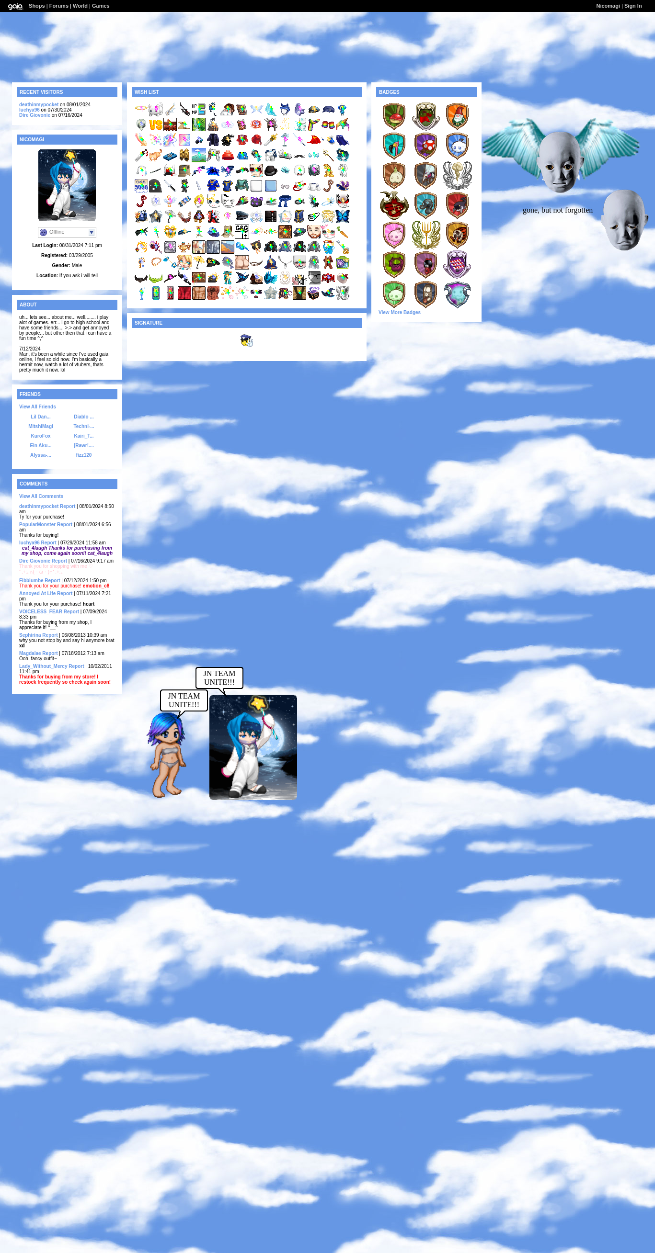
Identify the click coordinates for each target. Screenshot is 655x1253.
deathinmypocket (38, 104)
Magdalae (30, 653)
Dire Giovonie (34, 115)
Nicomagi (608, 6)
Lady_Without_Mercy (43, 666)
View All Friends (37, 406)
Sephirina (30, 635)
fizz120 (84, 455)
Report (67, 506)
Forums (59, 6)
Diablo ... (84, 416)
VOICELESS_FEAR (40, 611)
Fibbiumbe (31, 580)
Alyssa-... (40, 455)
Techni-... (83, 426)
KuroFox (40, 436)
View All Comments (41, 496)
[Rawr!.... (84, 445)
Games (101, 6)
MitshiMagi (40, 426)
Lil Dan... (41, 416)
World (80, 6)
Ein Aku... (40, 445)
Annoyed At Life (37, 593)
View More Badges (400, 312)
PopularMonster (37, 524)
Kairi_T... (83, 436)
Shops (37, 6)
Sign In (633, 6)
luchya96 (29, 110)
